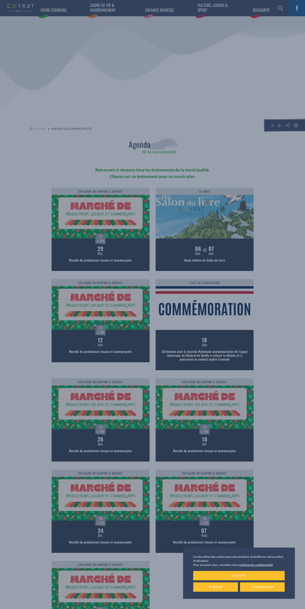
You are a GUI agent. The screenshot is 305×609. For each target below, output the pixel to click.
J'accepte (239, 575)
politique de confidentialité (256, 564)
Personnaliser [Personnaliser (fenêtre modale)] (262, 587)
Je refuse (216, 587)
